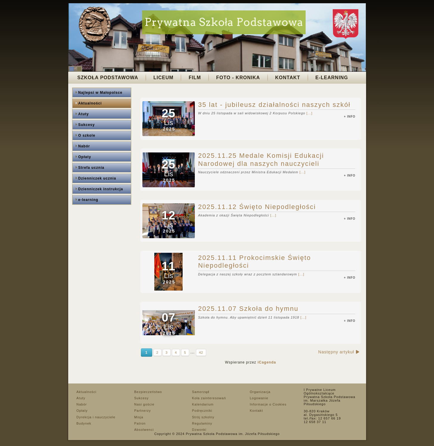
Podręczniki (202, 410)
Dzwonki (199, 429)
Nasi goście (144, 404)
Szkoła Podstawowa (108, 77)
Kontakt (287, 77)
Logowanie (259, 398)
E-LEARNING (331, 77)
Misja (139, 417)
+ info (350, 116)
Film (195, 77)
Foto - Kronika (238, 77)
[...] (309, 113)
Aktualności (90, 103)
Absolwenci (144, 429)
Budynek (84, 423)
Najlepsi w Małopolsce (100, 93)
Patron (140, 423)
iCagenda (267, 362)
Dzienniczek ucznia (97, 178)
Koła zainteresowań (209, 398)
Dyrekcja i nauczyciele (96, 417)
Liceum (163, 77)
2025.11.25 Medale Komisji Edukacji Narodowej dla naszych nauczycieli (261, 159)
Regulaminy (202, 423)
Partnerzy (142, 410)
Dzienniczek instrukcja (100, 189)
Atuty (83, 114)
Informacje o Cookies (268, 404)
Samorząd (200, 392)
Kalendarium (203, 404)
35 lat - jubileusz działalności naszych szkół (274, 104)
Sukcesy (86, 125)
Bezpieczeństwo (148, 392)
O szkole (86, 135)
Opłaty (84, 157)
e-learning (88, 200)
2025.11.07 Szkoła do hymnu (248, 308)
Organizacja (260, 392)
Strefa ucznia (91, 168)
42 (201, 352)
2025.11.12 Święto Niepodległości (257, 206)
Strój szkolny (203, 417)
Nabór (84, 146)
